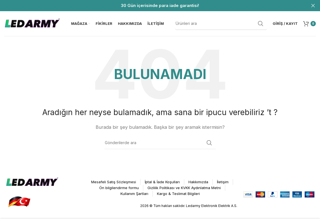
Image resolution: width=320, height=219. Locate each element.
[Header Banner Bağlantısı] (151, 5)
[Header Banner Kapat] (313, 5)
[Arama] (221, 23)
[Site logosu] (32, 23)
